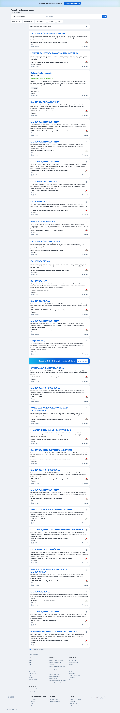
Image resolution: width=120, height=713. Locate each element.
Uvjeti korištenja (74, 703)
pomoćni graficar (53, 678)
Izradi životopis (82, 361)
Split (30, 662)
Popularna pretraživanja (75, 699)
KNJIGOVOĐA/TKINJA (40, 201)
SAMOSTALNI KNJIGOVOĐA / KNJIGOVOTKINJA (51, 510)
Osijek (30, 666)
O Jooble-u (34, 699)
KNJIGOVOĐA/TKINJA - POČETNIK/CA (47, 549)
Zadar (30, 669)
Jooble (16, 709)
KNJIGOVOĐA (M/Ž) (39, 281)
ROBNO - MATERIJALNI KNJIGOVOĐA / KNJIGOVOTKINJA (55, 632)
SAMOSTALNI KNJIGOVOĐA (42, 221)
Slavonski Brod (32, 673)
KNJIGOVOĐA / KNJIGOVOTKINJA (45, 182)
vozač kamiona (73, 673)
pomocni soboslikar (53, 670)
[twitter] (101, 697)
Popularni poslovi (33, 689)
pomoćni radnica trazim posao (56, 660)
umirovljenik (72, 677)
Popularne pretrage (34, 654)
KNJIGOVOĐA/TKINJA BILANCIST (45, 102)
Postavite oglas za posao (72, 3)
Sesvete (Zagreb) (33, 679)
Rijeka (30, 664)
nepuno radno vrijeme (74, 675)
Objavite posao (54, 699)
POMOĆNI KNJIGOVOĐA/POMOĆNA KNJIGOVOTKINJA (54, 53)
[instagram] (97, 697)
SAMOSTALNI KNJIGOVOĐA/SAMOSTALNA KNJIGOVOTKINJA (49, 409)
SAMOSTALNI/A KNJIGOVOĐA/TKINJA (47, 368)
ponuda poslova (73, 666)
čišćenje (71, 664)
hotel (70, 679)
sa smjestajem (72, 660)
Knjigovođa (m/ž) (37, 341)
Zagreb (30, 660)
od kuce (71, 671)
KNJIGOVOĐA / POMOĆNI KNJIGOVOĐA (47, 33)
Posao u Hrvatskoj (74, 701)
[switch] (87, 26)
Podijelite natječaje (55, 701)
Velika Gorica (32, 671)
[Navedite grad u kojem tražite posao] (62, 16)
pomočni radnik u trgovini (55, 674)
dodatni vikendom (73, 662)
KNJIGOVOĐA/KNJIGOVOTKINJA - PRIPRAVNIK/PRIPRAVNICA (56, 530)
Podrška (33, 701)
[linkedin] (105, 697)
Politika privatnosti (74, 705)
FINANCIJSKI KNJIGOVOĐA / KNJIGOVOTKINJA (50, 430)
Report (85, 46)
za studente (72, 669)
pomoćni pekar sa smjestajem (56, 682)
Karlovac (31, 677)
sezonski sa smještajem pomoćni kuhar (58, 672)
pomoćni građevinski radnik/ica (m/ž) (57, 680)
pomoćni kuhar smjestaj (54, 676)
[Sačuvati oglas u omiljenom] (86, 33)
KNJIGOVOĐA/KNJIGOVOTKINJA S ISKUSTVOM (51, 450)
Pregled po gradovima (34, 691)
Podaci (32, 703)
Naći (104, 16)
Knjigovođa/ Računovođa (41, 73)
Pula (30, 675)
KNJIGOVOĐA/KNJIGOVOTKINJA (44, 122)
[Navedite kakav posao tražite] (28, 16)
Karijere (33, 705)
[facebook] (92, 697)
